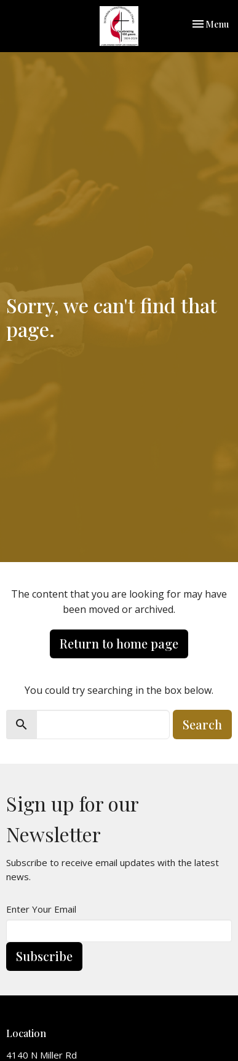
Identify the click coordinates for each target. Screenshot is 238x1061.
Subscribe (44, 956)
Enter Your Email (41, 909)
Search (202, 724)
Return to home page (119, 643)
